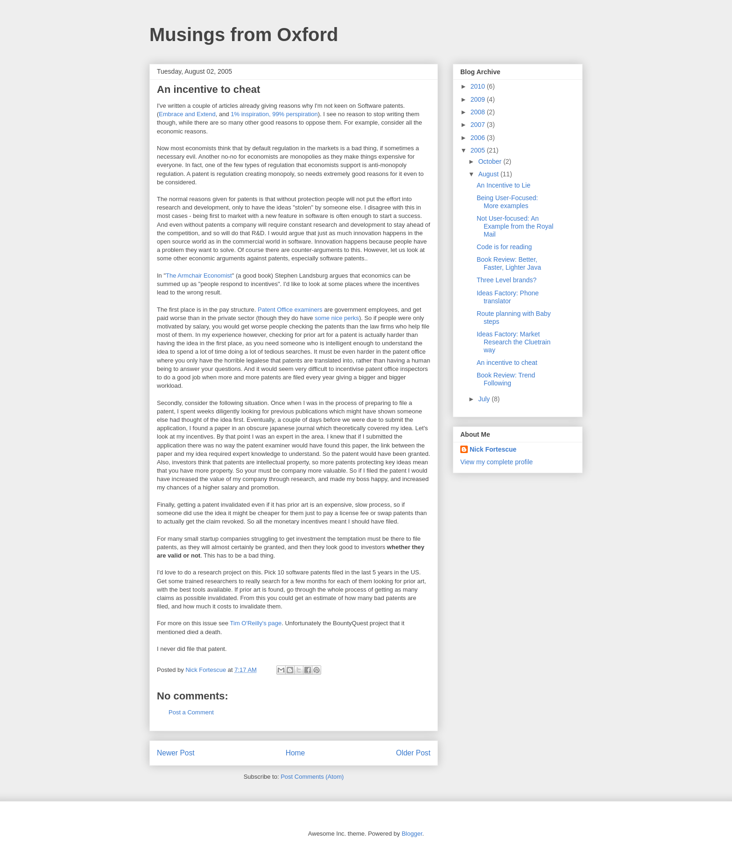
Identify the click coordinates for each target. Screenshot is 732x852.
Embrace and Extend (187, 114)
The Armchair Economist (199, 275)
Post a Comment (191, 712)
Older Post (413, 753)
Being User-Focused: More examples (507, 202)
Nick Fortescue (493, 449)
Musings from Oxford (243, 34)
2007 (479, 124)
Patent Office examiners (291, 309)
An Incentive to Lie (503, 185)
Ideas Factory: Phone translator (508, 297)
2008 (479, 112)
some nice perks (337, 317)
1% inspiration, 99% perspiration (274, 114)
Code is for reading (504, 247)
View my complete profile (496, 462)
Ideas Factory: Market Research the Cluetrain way (513, 342)
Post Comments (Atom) (312, 776)
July (485, 399)
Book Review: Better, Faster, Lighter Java (509, 263)
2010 (479, 86)
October (490, 161)
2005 (479, 150)
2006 (479, 137)
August (489, 174)
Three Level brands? (506, 280)
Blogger (411, 833)
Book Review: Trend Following (506, 379)
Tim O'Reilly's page (256, 623)
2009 (479, 99)
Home (295, 753)
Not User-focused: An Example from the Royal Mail (515, 226)
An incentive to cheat (507, 362)
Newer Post (176, 753)
